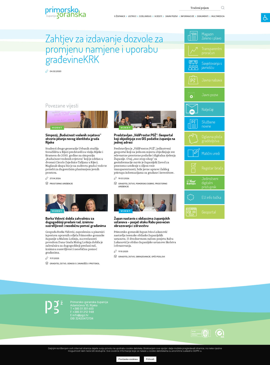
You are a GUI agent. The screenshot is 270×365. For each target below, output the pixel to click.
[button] (265, 17)
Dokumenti (202, 16)
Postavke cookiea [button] (128, 359)
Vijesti (158, 16)
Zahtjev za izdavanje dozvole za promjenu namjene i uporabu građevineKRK (104, 48)
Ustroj (132, 16)
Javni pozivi (171, 16)
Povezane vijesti (62, 105)
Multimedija (218, 16)
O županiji (119, 16)
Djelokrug (145, 16)
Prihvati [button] (150, 359)
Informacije (187, 16)
